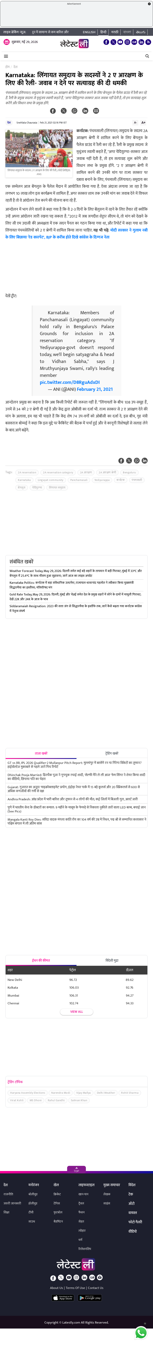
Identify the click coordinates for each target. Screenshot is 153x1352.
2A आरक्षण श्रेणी (107, 472)
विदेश (131, 1185)
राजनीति (8, 1194)
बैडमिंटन (58, 1221)
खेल (56, 1185)
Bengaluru (129, 472)
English (89, 32)
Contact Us (95, 1288)
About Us (56, 1288)
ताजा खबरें (41, 753)
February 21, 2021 (95, 389)
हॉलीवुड (32, 1203)
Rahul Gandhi (56, 1100)
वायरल (132, 1213)
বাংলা (127, 32)
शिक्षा (6, 1212)
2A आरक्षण (86, 472)
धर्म (80, 1240)
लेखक (106, 1194)
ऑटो (131, 1204)
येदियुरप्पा (37, 487)
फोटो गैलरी (135, 1223)
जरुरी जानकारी (12, 1203)
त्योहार (82, 1230)
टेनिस (57, 1203)
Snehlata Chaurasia (27, 123)
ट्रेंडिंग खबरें (111, 753)
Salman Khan (79, 1100)
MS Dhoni (36, 1100)
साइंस (106, 1203)
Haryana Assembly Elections (27, 1092)
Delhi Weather (106, 1092)
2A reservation (27, 472)
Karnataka (24, 480)
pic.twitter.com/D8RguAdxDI (70, 382)
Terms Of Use (75, 1288)
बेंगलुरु (21, 487)
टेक (130, 1195)
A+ (143, 123)
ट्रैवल (81, 1203)
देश (9, 122)
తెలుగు (140, 32)
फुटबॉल (58, 1212)
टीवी (30, 1212)
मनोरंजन (33, 1185)
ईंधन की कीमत (41, 960)
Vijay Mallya (83, 1092)
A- (135, 122)
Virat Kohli (17, 1100)
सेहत (81, 1221)
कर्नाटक (121, 480)
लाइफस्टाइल (86, 1185)
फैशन (81, 1212)
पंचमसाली (137, 480)
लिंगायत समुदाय (57, 487)
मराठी (114, 32)
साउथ (31, 1221)
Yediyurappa (102, 480)
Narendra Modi (60, 1092)
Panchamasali (78, 480)
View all (76, 1011)
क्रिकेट (57, 1194)
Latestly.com (71, 1322)
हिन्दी (103, 32)
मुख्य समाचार (111, 1185)
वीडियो (132, 1232)
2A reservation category (58, 472)
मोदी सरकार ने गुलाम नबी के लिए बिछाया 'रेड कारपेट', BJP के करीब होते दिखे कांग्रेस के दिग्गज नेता (76, 234)
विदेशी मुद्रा (112, 960)
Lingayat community (50, 480)
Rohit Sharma (129, 1092)
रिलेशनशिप (84, 1249)
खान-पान (83, 1194)
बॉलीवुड (32, 1194)
